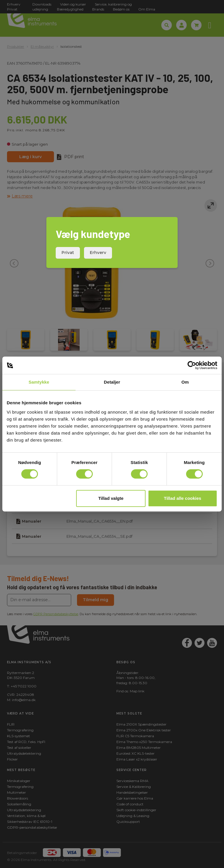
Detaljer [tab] (112, 382)
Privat (68, 252)
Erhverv (98, 252)
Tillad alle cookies (182, 498)
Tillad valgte (110, 498)
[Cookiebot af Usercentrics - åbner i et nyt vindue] (191, 365)
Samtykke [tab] (39, 382)
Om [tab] (185, 382)
